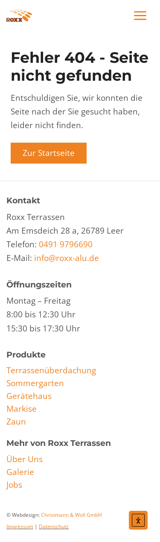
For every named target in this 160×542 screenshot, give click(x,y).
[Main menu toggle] (140, 15)
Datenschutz (54, 526)
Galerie (20, 472)
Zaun (16, 421)
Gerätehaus (29, 395)
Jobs (14, 484)
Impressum (19, 526)
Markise (21, 408)
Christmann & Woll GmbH (71, 515)
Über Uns (24, 459)
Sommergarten (35, 383)
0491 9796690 (66, 244)
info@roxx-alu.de (66, 258)
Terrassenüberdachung (51, 370)
